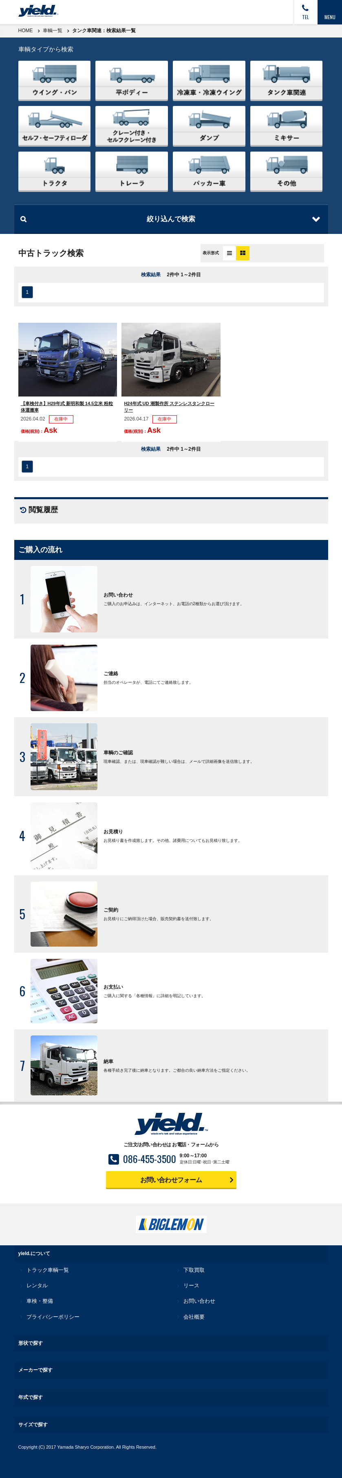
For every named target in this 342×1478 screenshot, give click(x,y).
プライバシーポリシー (52, 1317)
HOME (25, 30)
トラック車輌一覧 (47, 1270)
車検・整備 (39, 1301)
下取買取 (194, 1270)
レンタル (37, 1285)
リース (191, 1285)
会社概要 (194, 1317)
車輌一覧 (52, 30)
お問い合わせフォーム (171, 1179)
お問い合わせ (199, 1301)
